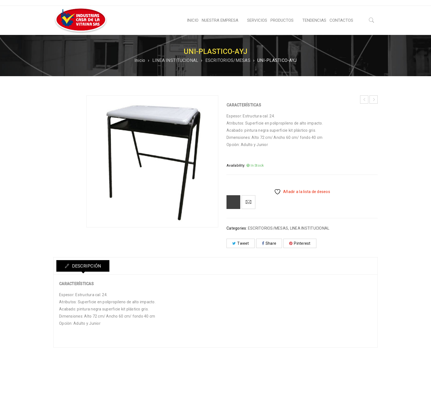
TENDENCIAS (314, 20)
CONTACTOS (341, 20)
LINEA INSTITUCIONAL (175, 60)
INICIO (192, 20)
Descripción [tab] (86, 266)
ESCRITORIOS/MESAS (227, 60)
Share (269, 243)
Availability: (235, 165)
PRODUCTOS (282, 20)
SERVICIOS (257, 20)
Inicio (139, 60)
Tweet (240, 243)
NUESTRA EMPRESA (220, 20)
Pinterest (300, 243)
